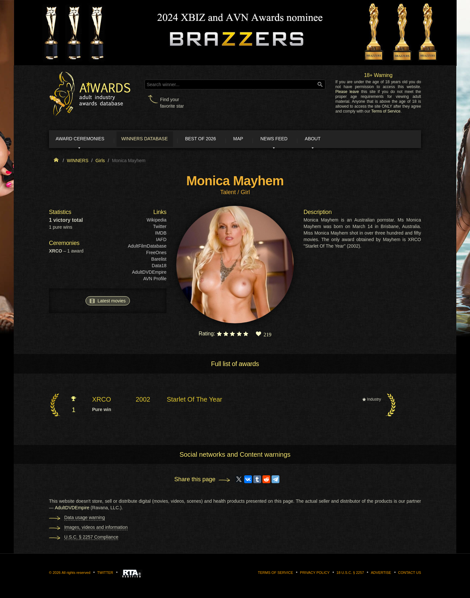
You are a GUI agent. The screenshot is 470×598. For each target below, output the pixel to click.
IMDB (160, 234)
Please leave (347, 91)
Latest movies (108, 302)
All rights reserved (76, 574)
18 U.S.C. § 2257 (350, 574)
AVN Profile (154, 280)
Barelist (158, 260)
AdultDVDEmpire (149, 273)
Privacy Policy (315, 574)
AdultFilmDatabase (147, 247)
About (344, 139)
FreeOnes (156, 253)
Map (259, 139)
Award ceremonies (84, 139)
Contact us (409, 574)
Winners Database (155, 139)
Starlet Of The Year (194, 400)
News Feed (300, 139)
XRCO (101, 400)
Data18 (159, 266)
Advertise (381, 574)
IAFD (161, 240)
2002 (143, 400)
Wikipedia (156, 221)
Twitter (159, 227)
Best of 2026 (216, 139)
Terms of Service (385, 111)
